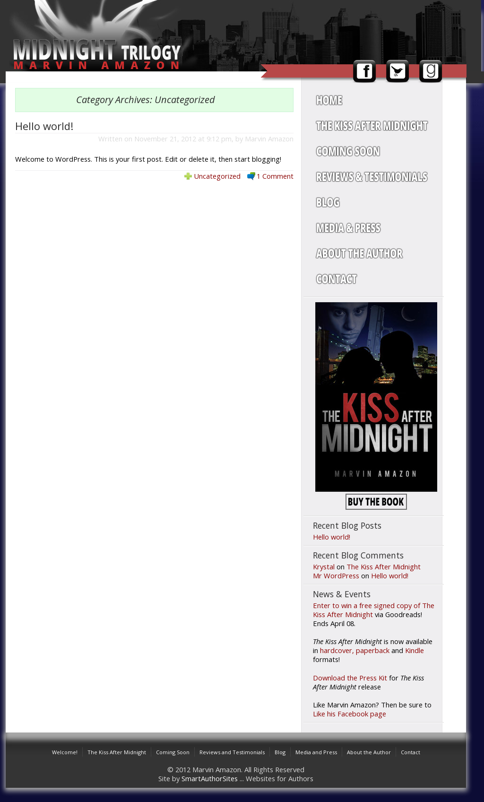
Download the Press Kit (350, 677)
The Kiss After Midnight (383, 566)
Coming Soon (173, 752)
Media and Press (316, 752)
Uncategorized (217, 176)
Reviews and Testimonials (232, 752)
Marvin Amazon (269, 138)
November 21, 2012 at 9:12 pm (183, 138)
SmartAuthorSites (210, 778)
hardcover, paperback (354, 650)
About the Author (369, 752)
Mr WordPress (336, 575)
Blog (280, 752)
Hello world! (44, 126)
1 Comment (275, 176)
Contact (410, 752)
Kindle (414, 650)
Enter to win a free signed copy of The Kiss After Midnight (373, 610)
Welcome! (65, 752)
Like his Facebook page (349, 713)
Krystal (324, 566)
